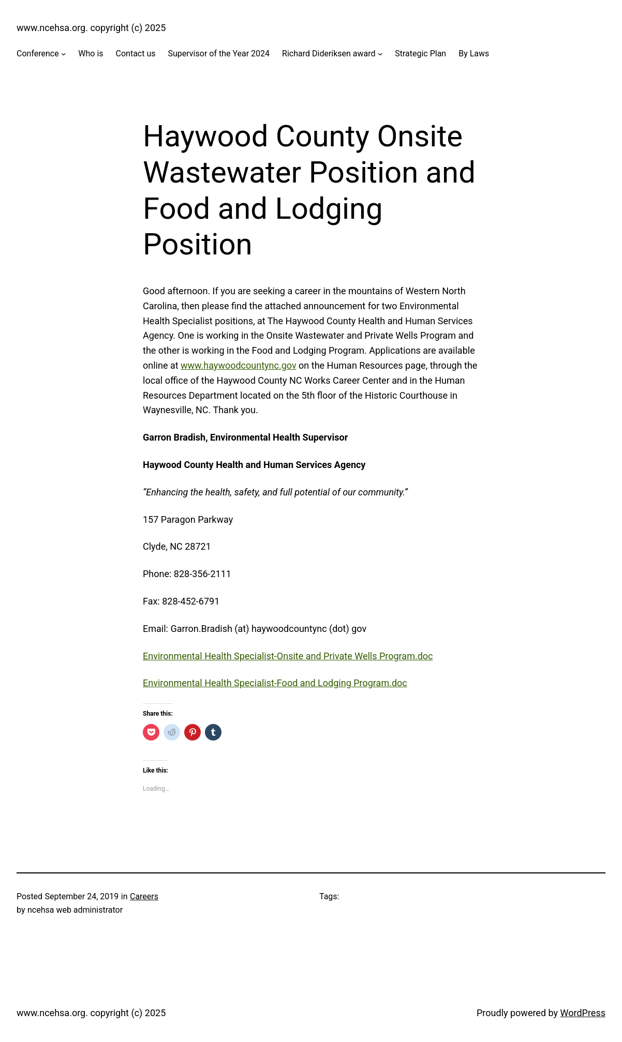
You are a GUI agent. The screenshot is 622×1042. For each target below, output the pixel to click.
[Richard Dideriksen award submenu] (380, 53)
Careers (144, 896)
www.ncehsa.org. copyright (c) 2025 (91, 27)
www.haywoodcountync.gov (239, 365)
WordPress (582, 1012)
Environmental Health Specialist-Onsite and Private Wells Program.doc (288, 656)
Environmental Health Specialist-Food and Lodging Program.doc (275, 682)
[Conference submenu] (63, 53)
